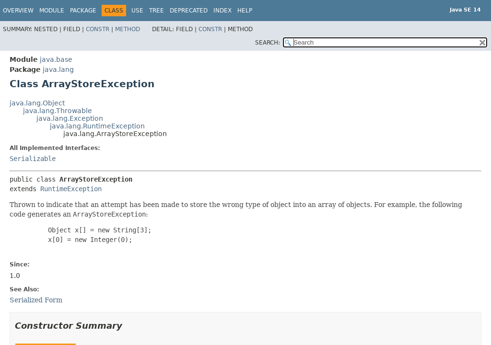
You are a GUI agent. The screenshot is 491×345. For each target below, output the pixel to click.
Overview (18, 10)
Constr (97, 29)
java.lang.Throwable (57, 111)
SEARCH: (267, 42)
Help (244, 10)
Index (222, 10)
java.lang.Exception (69, 118)
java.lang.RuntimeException (97, 126)
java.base (56, 59)
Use (137, 10)
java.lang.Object (37, 103)
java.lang (58, 69)
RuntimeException (71, 189)
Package (83, 10)
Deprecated (189, 10)
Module (51, 10)
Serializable (33, 158)
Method (127, 29)
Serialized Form (36, 300)
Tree (156, 10)
